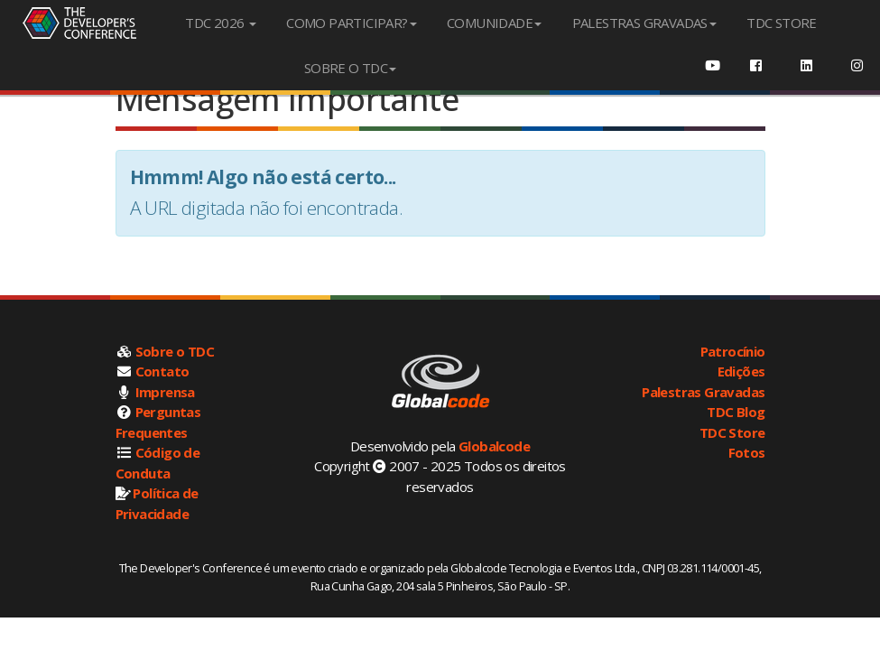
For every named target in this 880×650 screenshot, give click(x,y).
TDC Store (732, 432)
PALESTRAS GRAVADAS (644, 23)
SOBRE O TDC (350, 68)
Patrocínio (732, 351)
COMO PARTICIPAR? (351, 23)
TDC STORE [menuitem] (781, 23)
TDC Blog (735, 412)
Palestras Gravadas (703, 392)
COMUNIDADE (494, 23)
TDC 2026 (220, 23)
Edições (741, 371)
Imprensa (165, 392)
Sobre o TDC (174, 351)
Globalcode (494, 446)
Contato (162, 371)
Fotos (746, 452)
